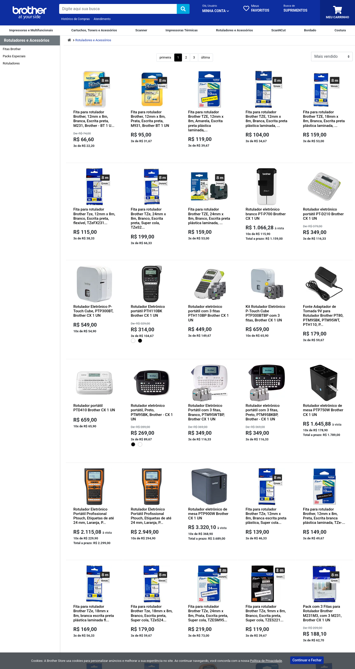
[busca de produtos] (118, 9)
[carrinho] (337, 13)
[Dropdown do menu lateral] (30, 41)
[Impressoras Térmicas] (181, 30)
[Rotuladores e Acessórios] (234, 30)
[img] (183, 9)
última (205, 57)
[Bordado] (310, 30)
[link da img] (29, 12)
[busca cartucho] (295, 9)
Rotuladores (11, 63)
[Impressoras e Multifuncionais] (31, 30)
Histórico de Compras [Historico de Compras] (75, 19)
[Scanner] (141, 30)
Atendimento (102, 19)
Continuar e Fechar (306, 660)
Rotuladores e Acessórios (93, 40)
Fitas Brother (12, 49)
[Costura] (340, 30)
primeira (165, 57)
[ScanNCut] (278, 30)
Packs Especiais (14, 56)
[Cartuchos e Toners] (94, 30)
